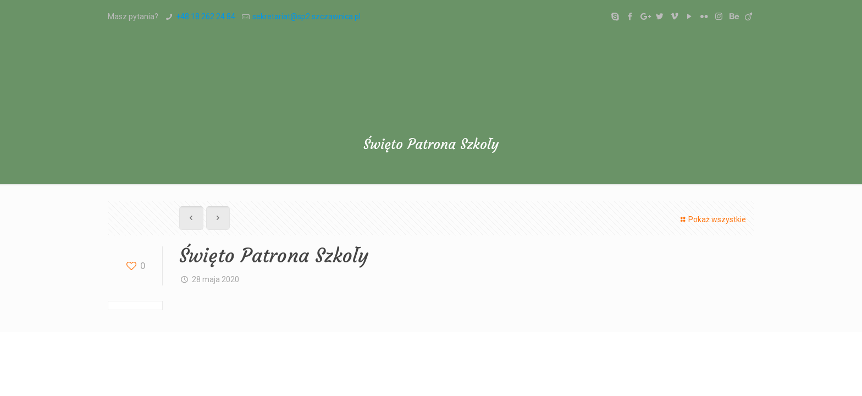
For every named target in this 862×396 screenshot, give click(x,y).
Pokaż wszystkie (711, 219)
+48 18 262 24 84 (205, 16)
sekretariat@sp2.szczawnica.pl (306, 16)
